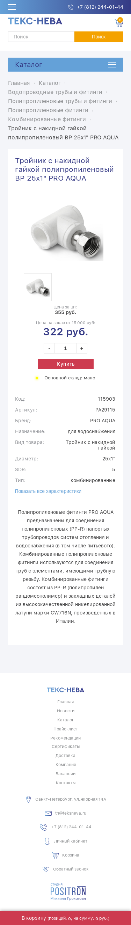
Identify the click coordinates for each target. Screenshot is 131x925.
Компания (66, 764)
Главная (65, 701)
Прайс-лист (65, 729)
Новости (65, 710)
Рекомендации (65, 738)
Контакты (65, 782)
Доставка (65, 755)
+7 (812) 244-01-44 (100, 7)
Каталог (28, 64)
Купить (65, 364)
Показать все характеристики (48, 491)
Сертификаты (66, 746)
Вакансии (65, 773)
